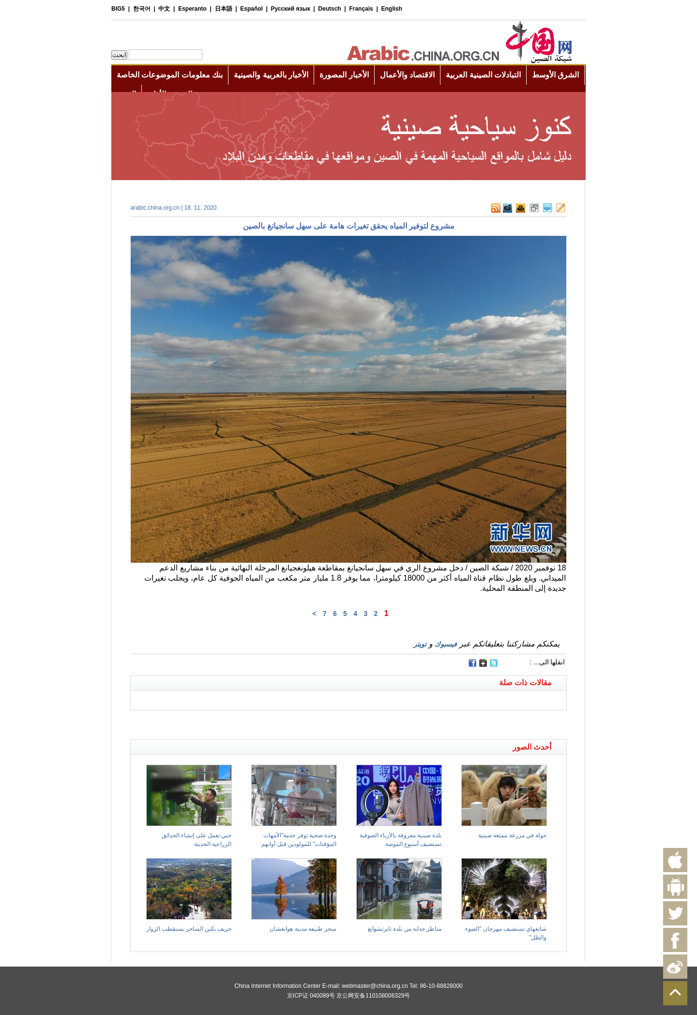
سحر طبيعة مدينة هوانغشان (303, 928)
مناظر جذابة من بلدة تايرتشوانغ (404, 928)
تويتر (419, 644)
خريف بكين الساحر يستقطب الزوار (188, 928)
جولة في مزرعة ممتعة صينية (512, 835)
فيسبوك (446, 644)
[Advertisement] (239, 722)
